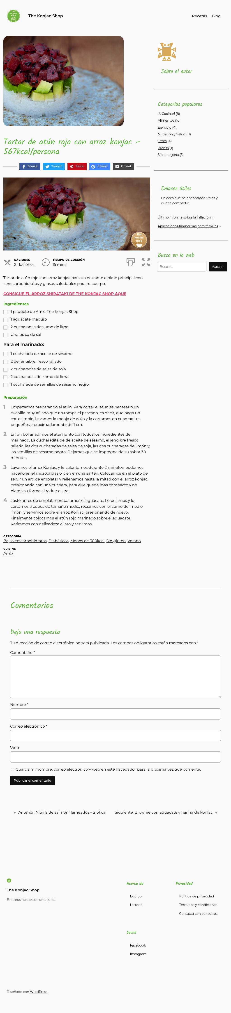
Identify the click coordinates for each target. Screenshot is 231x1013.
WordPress (39, 992)
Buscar (218, 267)
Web (14, 747)
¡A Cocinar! (166, 114)
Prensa (163, 148)
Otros (162, 141)
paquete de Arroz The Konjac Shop (45, 311)
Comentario (22, 652)
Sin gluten (116, 541)
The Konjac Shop (45, 16)
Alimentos (166, 120)
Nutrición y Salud (171, 134)
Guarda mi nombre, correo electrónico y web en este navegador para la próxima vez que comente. (108, 769)
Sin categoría (168, 155)
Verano (134, 541)
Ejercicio (164, 127)
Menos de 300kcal (87, 541)
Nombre (19, 704)
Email (126, 166)
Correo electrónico (28, 726)
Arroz (8, 553)
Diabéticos (59, 541)
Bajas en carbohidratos (25, 541)
